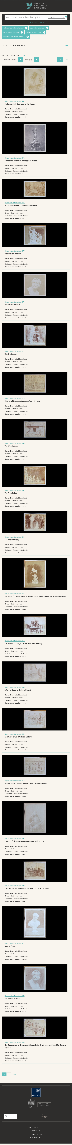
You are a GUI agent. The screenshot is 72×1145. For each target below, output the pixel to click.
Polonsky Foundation (10, 1118)
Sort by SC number (13, 59)
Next (23, 55)
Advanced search (36, 22)
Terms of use (35, 1136)
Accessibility (36, 1129)
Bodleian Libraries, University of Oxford (31, 1104)
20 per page (32, 59)
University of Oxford (36, 1092)
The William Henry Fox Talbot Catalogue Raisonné (36, 5)
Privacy (36, 1132)
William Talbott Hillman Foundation (44, 1105)
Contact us (36, 1139)
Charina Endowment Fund (44, 1118)
